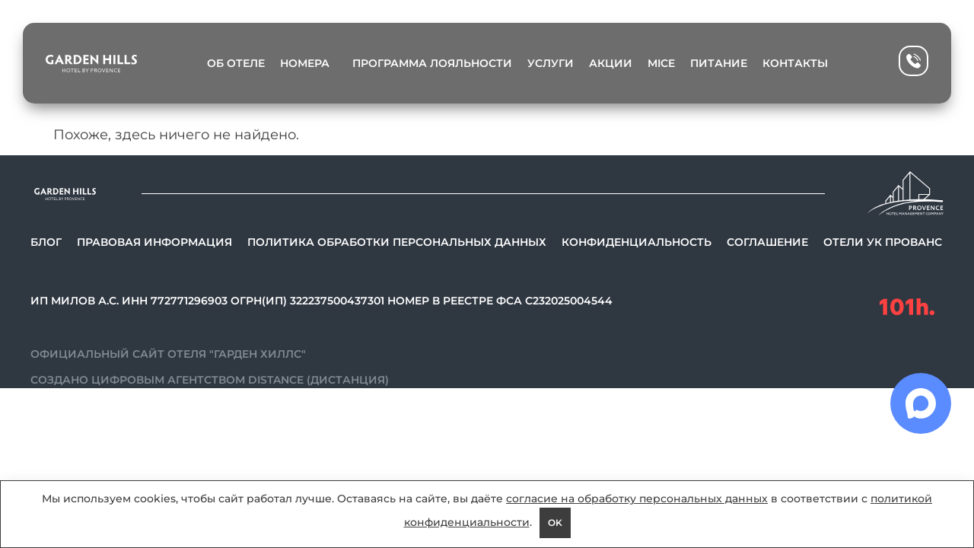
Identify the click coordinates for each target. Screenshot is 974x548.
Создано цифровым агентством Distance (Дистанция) (209, 380)
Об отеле (236, 63)
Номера (308, 63)
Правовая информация (154, 242)
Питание (718, 63)
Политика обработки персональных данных (396, 242)
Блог (46, 242)
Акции (610, 63)
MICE (661, 63)
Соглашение (767, 242)
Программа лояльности (432, 63)
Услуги (550, 63)
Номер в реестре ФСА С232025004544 (500, 300)
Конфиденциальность (636, 242)
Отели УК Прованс (882, 242)
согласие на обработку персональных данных (637, 498)
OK (555, 522)
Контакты (795, 63)
